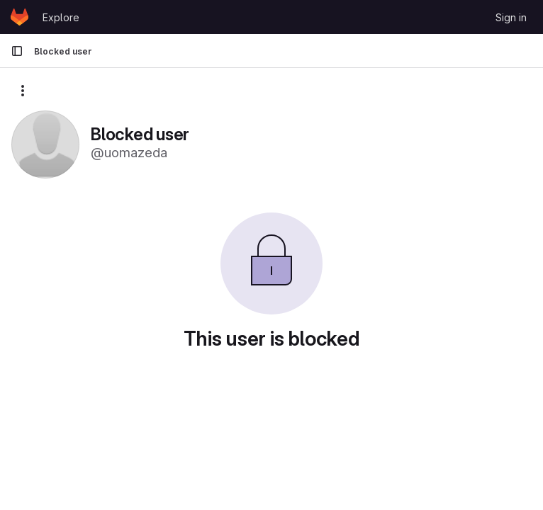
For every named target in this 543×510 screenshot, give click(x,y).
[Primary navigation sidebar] (17, 51)
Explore (61, 17)
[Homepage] (19, 17)
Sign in (511, 17)
